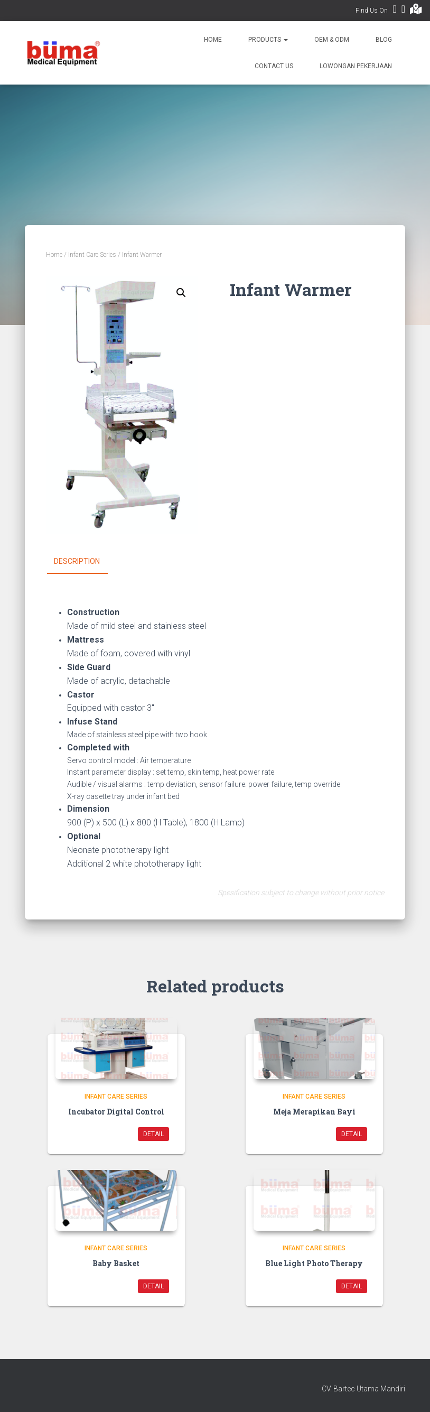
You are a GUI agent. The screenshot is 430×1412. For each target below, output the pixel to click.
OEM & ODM (331, 39)
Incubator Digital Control (116, 1111)
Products (268, 39)
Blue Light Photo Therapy (314, 1263)
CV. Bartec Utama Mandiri (363, 1388)
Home (213, 39)
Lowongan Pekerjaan (356, 66)
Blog (384, 39)
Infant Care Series (92, 254)
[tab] (85, 562)
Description (77, 561)
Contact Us (274, 66)
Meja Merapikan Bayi (314, 1111)
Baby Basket (115, 1263)
